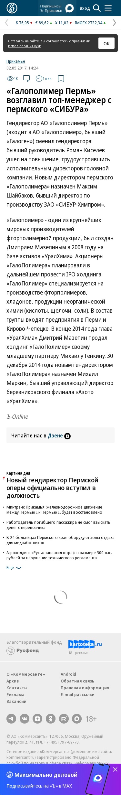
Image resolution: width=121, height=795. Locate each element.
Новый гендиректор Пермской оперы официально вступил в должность (52, 488)
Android (68, 674)
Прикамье (15, 61)
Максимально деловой (46, 775)
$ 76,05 (22, 23)
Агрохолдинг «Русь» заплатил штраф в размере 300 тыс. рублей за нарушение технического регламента (59, 555)
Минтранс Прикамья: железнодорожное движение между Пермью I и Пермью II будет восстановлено (54, 509)
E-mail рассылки (78, 694)
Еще (15, 568)
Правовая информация (85, 688)
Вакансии (16, 701)
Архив (12, 681)
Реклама (15, 694)
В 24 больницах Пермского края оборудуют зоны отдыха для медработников (60, 539)
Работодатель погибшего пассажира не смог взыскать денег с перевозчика (58, 524)
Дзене (59, 435)
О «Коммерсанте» (25, 674)
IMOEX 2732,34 (88, 23)
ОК (107, 43)
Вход (85, 8)
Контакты (16, 688)
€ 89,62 (42, 23)
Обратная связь (77, 681)
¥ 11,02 (61, 23)
